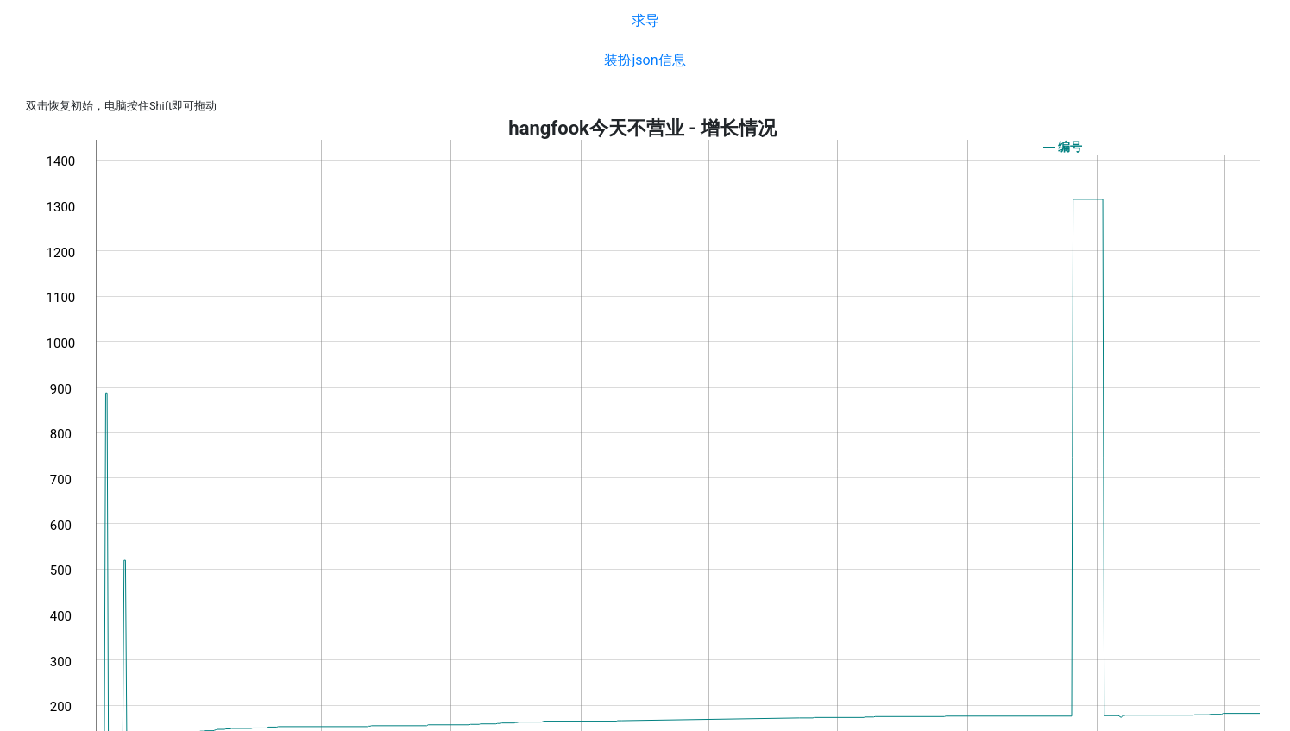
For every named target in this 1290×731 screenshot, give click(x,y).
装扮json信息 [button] (644, 60)
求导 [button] (645, 20)
